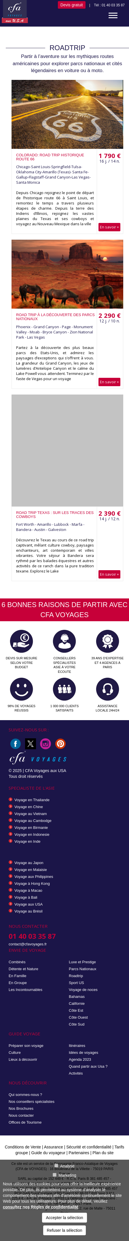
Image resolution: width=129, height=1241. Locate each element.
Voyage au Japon (28, 863)
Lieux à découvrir (23, 1059)
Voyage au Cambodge (33, 820)
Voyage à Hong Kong (32, 883)
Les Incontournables (25, 989)
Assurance (54, 1147)
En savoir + (109, 227)
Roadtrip (76, 976)
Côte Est (76, 1010)
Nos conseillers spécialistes (31, 1101)
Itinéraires (77, 1045)
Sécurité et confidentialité (88, 1147)
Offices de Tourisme (25, 1122)
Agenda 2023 (80, 1059)
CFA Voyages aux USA (45, 770)
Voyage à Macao (28, 890)
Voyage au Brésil (28, 911)
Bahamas (77, 996)
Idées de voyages (83, 1052)
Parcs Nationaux (82, 969)
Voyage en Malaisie (30, 870)
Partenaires (79, 1152)
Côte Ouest (78, 1017)
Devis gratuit (71, 5)
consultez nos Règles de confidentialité (40, 1207)
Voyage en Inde (27, 841)
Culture (15, 1052)
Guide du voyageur (48, 1152)
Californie (77, 1003)
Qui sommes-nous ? (25, 1094)
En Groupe (18, 983)
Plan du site (102, 1152)
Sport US (76, 983)
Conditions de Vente (23, 1147)
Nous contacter (21, 1115)
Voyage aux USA (28, 904)
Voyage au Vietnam (30, 814)
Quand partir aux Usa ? (88, 1066)
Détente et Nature (23, 969)
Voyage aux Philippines (33, 876)
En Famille (17, 976)
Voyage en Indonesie (31, 834)
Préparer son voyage (26, 1045)
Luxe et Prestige (82, 962)
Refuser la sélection (64, 1230)
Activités (76, 1073)
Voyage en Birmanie (31, 827)
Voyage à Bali (25, 897)
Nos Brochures (21, 1108)
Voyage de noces (83, 989)
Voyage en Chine (28, 807)
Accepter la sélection (64, 1217)
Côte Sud (76, 1024)
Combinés (17, 962)
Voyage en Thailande (32, 800)
